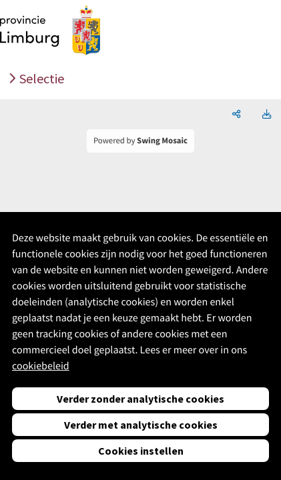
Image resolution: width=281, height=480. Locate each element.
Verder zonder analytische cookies (140, 398)
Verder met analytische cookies (141, 424)
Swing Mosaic (162, 140)
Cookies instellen (141, 450)
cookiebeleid (40, 366)
